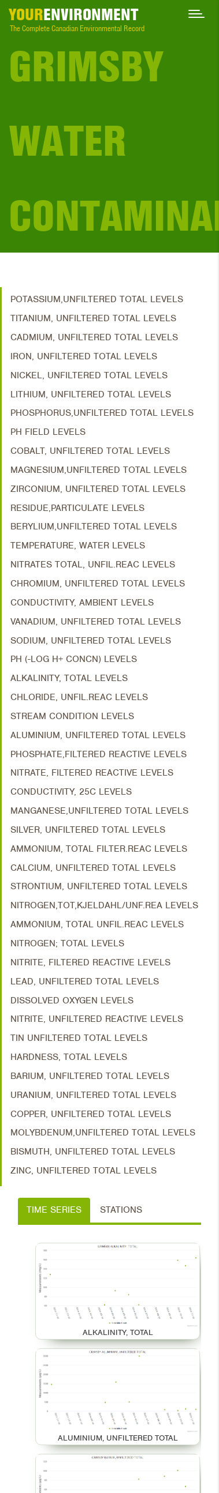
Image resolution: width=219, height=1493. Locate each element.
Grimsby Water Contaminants (114, 140)
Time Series (54, 1210)
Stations (121, 1210)
